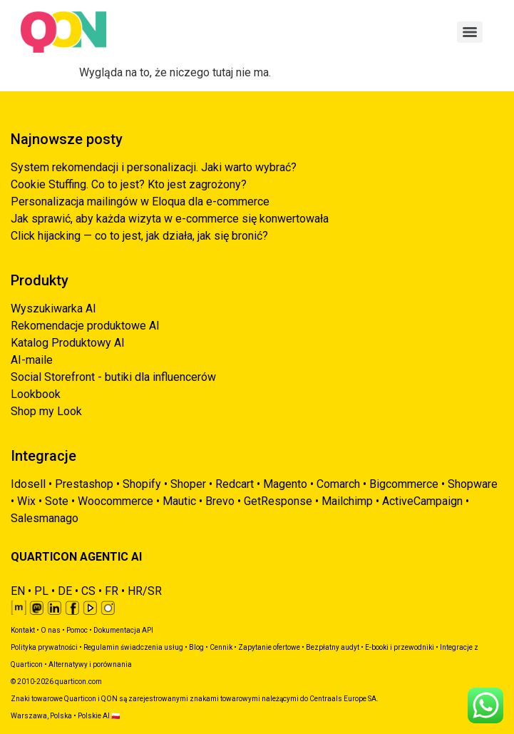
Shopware (473, 484)
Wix (26, 501)
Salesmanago (44, 518)
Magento (285, 484)
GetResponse (278, 501)
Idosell (28, 484)
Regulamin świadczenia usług (133, 647)
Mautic (179, 501)
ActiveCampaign (422, 501)
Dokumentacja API (123, 630)
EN (18, 591)
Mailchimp (347, 501)
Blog (196, 647)
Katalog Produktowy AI (68, 343)
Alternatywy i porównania (90, 664)
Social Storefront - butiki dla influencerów (113, 377)
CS (88, 591)
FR (111, 591)
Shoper (188, 484)
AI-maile (32, 360)
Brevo (220, 501)
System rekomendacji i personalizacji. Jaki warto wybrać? (154, 167)
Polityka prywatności (44, 647)
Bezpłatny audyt (332, 647)
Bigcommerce (403, 484)
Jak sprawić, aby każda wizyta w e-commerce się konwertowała (170, 218)
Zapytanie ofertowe (269, 647)
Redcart (234, 484)
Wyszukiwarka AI (53, 308)
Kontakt (23, 630)
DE (65, 591)
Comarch (338, 484)
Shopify (142, 484)
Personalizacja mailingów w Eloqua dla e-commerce (140, 201)
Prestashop (84, 484)
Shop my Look (46, 411)
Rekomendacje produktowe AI (85, 325)
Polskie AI (94, 716)
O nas (51, 630)
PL (41, 591)
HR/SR (145, 591)
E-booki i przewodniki (399, 647)
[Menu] (470, 32)
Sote (56, 501)
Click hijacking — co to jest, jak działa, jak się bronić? (139, 236)
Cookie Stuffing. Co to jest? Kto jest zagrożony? (129, 184)
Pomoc (77, 630)
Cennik (221, 647)
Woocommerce (115, 501)
